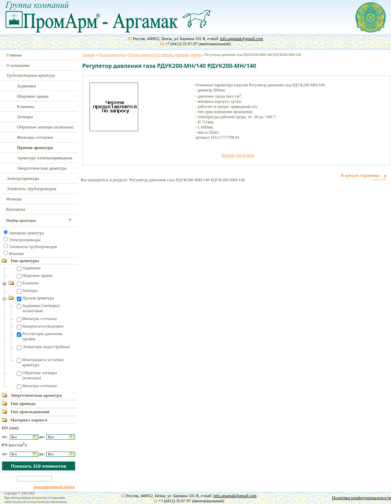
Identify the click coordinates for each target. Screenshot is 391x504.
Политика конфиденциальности (361, 497)
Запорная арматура (26, 233)
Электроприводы (22, 178)
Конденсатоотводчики (42, 326)
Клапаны (25, 106)
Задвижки (26, 85)
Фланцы (14, 198)
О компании (17, 65)
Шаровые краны (32, 96)
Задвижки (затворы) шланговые (40, 308)
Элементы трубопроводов (31, 188)
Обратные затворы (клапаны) (45, 127)
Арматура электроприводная (44, 157)
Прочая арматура (38, 298)
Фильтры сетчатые (35, 137)
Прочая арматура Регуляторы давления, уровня (165, 55)
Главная (14, 55)
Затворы (25, 116)
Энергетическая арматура (41, 168)
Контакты (15, 209)
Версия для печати (238, 155)
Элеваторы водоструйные (46, 346)
